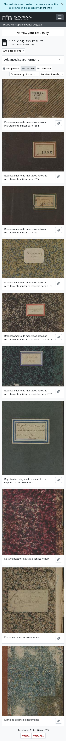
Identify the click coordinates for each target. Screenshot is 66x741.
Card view (28, 68)
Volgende (38, 735)
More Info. (46, 7)
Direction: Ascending (51, 74)
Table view (44, 68)
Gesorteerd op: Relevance (23, 74)
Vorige (26, 735)
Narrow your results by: (33, 33)
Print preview (11, 68)
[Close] (62, 4)
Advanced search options (21, 60)
